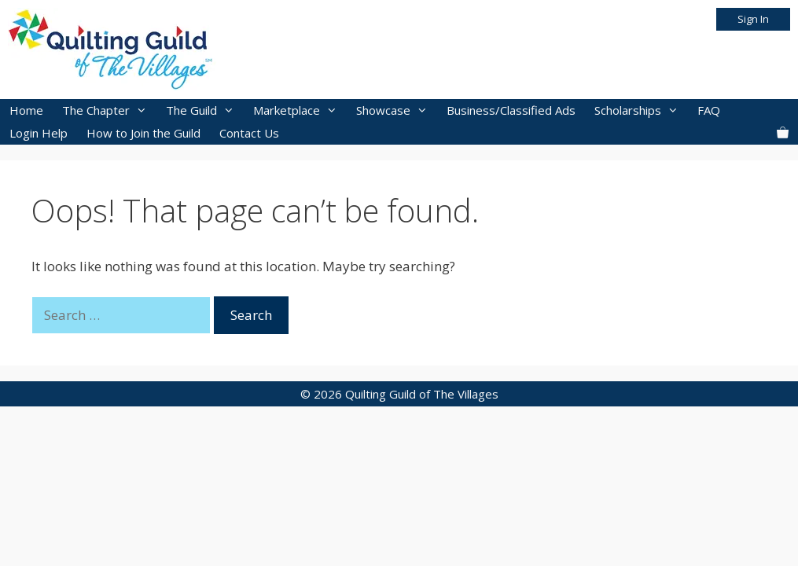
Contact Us (249, 133)
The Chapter (109, 110)
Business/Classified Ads (511, 110)
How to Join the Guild (143, 133)
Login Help (38, 133)
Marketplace (300, 110)
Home (26, 110)
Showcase (396, 110)
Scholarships (641, 110)
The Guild (205, 110)
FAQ (708, 110)
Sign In (753, 19)
